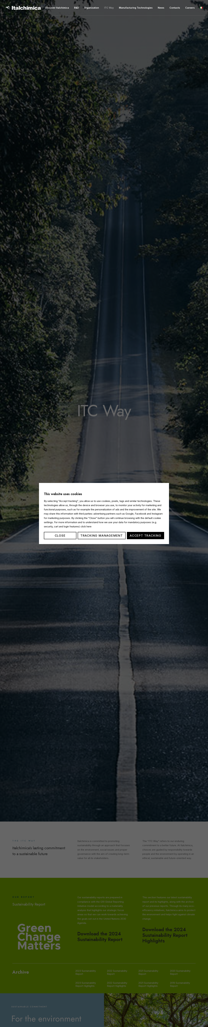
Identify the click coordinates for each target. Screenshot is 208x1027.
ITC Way (109, 7)
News (161, 7)
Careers (190, 7)
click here (86, 526)
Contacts (174, 7)
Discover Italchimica (57, 7)
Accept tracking (145, 535)
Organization (91, 7)
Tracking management (101, 535)
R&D (76, 7)
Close (60, 535)
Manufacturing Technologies (136, 7)
